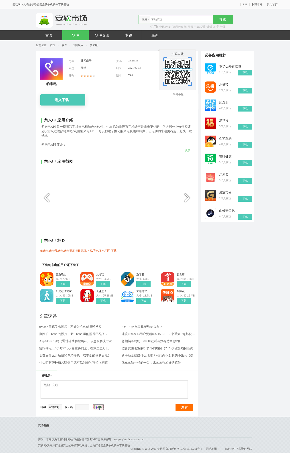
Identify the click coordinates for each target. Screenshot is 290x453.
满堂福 (210, 26)
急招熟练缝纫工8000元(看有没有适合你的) (151, 341)
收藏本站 (257, 4)
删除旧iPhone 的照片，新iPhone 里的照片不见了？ (73, 334)
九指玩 (100, 274)
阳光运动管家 (64, 291)
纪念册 (224, 102)
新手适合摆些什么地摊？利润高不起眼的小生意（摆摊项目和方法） (159, 355)
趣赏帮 (181, 274)
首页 (49, 35)
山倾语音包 (227, 210)
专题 (128, 35)
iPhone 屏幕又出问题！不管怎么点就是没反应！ (72, 327)
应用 (144, 19)
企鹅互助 (225, 138)
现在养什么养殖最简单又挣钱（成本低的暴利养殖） (75, 355)
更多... (188, 150)
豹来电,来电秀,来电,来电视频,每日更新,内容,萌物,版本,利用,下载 (78, 250)
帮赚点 (181, 291)
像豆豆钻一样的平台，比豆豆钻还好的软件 (151, 362)
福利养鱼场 (179, 26)
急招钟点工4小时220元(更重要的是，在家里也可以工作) (77, 348)
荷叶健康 (225, 156)
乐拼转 (224, 84)
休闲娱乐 (78, 45)
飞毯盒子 (101, 291)
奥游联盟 (61, 274)
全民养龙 (165, 26)
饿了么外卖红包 (230, 66)
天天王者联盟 (196, 26)
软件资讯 (102, 35)
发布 (184, 407)
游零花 (140, 274)
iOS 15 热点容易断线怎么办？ (142, 327)
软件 (75, 35)
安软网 (16, 4)
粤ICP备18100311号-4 (189, 448)
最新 (155, 35)
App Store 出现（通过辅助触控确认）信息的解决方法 (75, 341)
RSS (245, 4)
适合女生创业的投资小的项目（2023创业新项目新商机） (159, 348)
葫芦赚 (220, 26)
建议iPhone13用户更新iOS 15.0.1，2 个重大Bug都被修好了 (159, 334)
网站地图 (211, 448)
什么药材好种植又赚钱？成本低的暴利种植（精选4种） (77, 362)
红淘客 (224, 174)
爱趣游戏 (141, 291)
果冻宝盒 (225, 192)
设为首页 (272, 4)
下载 (62, 284)
